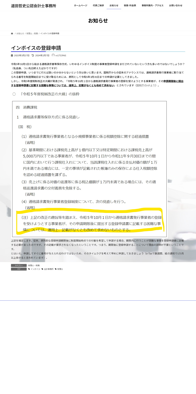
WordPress (84, 346)
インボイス (35, 269)
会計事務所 (49, 269)
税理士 (60, 269)
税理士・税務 (34, 265)
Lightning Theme (98, 346)
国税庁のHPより (146, 85)
